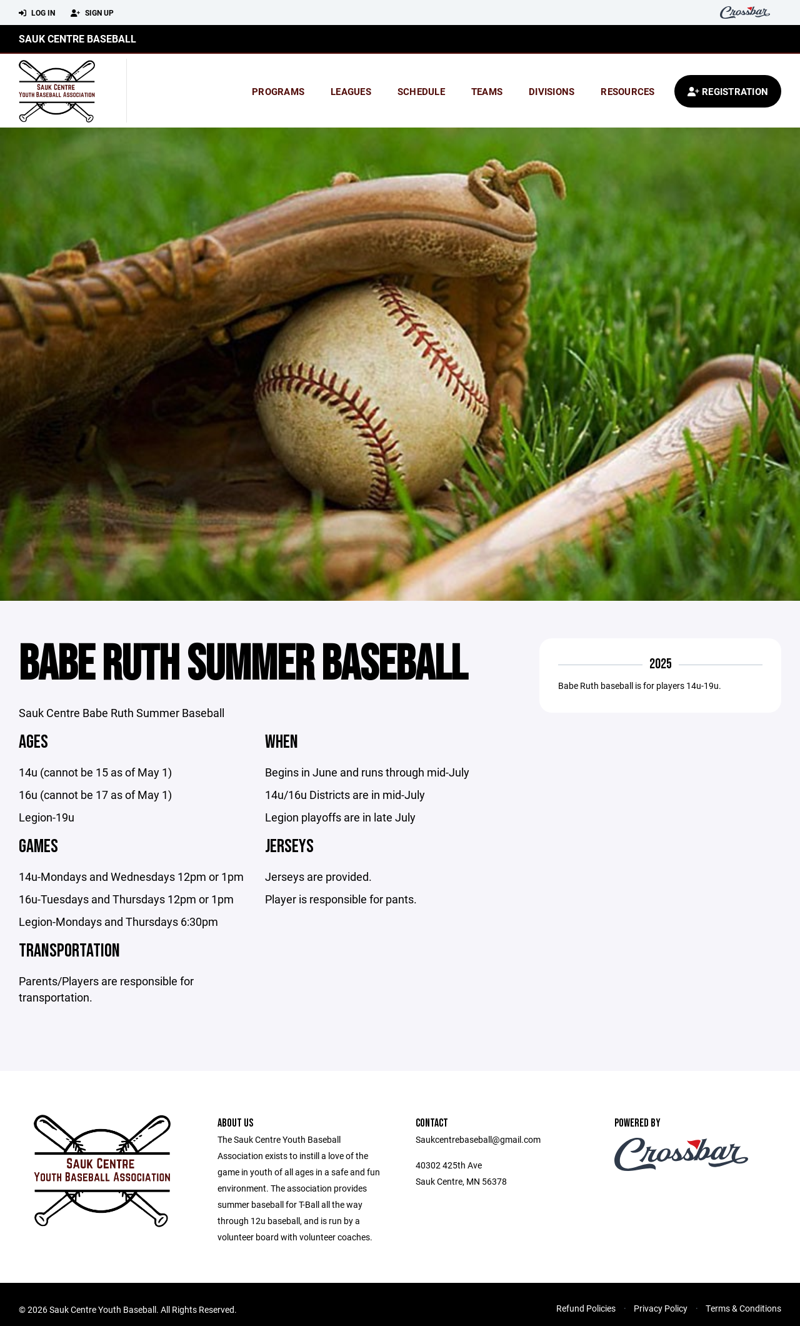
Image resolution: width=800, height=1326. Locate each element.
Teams (486, 91)
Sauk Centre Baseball (77, 38)
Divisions (551, 91)
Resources (627, 91)
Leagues (351, 91)
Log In (37, 13)
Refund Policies (586, 1308)
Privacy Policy (661, 1308)
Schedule (421, 91)
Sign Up (92, 13)
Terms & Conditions (743, 1308)
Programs (278, 91)
